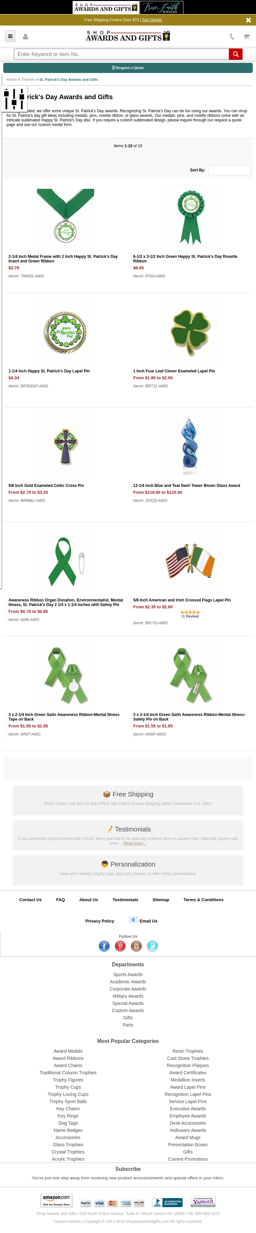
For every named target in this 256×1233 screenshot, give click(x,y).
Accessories (68, 1137)
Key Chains (68, 1108)
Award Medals (68, 1051)
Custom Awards (128, 1010)
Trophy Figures (68, 1079)
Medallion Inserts (188, 1079)
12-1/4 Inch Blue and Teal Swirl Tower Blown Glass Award (186, 485)
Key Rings (68, 1115)
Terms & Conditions (203, 899)
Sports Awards (128, 974)
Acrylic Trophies (68, 1159)
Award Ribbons (68, 1058)
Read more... (135, 843)
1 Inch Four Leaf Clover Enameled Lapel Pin (174, 371)
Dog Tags (68, 1123)
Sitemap (161, 899)
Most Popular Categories (128, 1041)
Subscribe (128, 1169)
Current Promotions (188, 1159)
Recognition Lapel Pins (187, 1094)
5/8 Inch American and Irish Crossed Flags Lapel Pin (182, 600)
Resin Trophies (188, 1051)
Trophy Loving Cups (68, 1094)
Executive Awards (188, 1108)
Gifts (128, 1017)
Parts (128, 1025)
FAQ (60, 899)
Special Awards (128, 1003)
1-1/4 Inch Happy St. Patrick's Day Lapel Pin (49, 371)
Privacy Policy (99, 921)
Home (12, 79)
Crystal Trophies (68, 1151)
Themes (28, 79)
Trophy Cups (68, 1087)
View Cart (247, 36)
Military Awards (128, 996)
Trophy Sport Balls (68, 1101)
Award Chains (68, 1065)
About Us (88, 899)
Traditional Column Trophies (68, 1072)
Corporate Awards (128, 989)
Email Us (143, 919)
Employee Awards (188, 1115)
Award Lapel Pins (188, 1087)
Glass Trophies (68, 1144)
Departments (128, 964)
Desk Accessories (188, 1123)
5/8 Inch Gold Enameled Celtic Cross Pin (46, 485)
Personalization (128, 864)
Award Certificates (187, 1072)
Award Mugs (188, 1137)
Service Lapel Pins (188, 1101)
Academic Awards (128, 981)
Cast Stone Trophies (188, 1058)
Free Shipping (128, 794)
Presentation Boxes (188, 1144)
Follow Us (128, 936)
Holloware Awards (188, 1130)
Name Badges (68, 1130)
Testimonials (128, 829)
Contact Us (30, 899)
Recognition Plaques (188, 1065)
